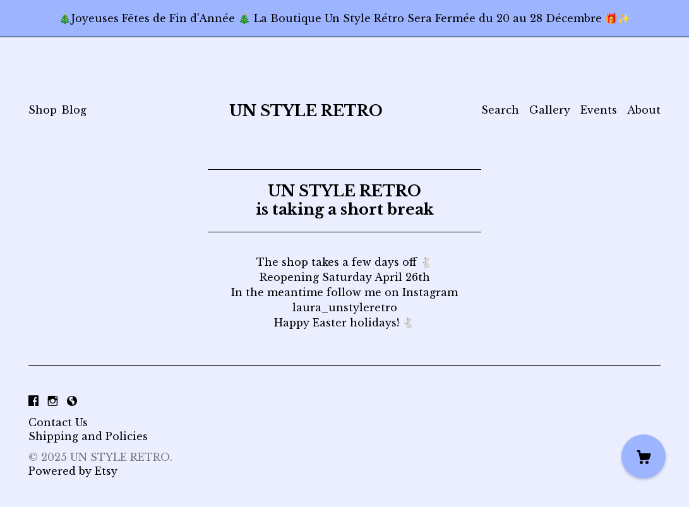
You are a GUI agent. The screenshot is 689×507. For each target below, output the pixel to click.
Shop (42, 110)
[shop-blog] (72, 401)
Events (598, 110)
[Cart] (643, 456)
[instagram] (52, 401)
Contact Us (58, 422)
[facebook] (33, 401)
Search (500, 110)
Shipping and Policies (88, 436)
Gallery (549, 110)
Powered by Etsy (72, 471)
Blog (74, 110)
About (644, 110)
